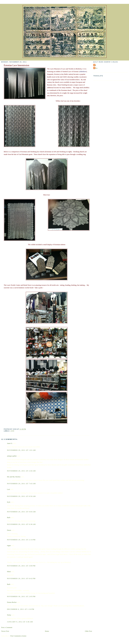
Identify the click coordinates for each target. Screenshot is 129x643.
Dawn (9, 530)
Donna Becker (12, 602)
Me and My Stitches (13, 477)
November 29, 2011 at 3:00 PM (21, 566)
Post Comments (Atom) (18, 636)
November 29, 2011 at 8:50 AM (21, 496)
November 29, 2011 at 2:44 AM (21, 471)
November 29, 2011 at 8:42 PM (21, 578)
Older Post (88, 631)
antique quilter (12, 456)
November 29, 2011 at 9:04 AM (21, 512)
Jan (95, 65)
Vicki (95, 68)
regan (9, 545)
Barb (8, 517)
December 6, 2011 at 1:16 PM (20, 609)
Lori (8, 489)
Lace (12, 431)
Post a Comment (6, 627)
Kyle (8, 502)
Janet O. (10, 443)
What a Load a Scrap (64, 34)
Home (47, 631)
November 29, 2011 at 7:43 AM (21, 483)
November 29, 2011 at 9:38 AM (21, 524)
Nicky (9, 615)
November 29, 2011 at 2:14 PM (21, 540)
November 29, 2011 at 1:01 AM (21, 450)
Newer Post (5, 631)
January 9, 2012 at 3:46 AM (20, 622)
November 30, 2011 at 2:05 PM (21, 596)
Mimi (9, 571)
